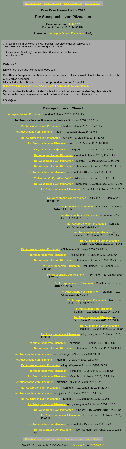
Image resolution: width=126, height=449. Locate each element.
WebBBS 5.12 (97, 445)
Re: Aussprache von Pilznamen (40, 126)
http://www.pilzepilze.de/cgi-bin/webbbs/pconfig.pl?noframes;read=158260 (46, 85)
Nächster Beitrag (93, 3)
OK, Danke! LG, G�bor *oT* (51, 149)
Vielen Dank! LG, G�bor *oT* (52, 178)
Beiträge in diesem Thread (63, 108)
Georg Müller (79, 445)
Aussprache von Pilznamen (67, 33)
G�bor (74, 24)
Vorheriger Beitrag (73, 3)
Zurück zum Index (52, 3)
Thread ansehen (33, 3)
